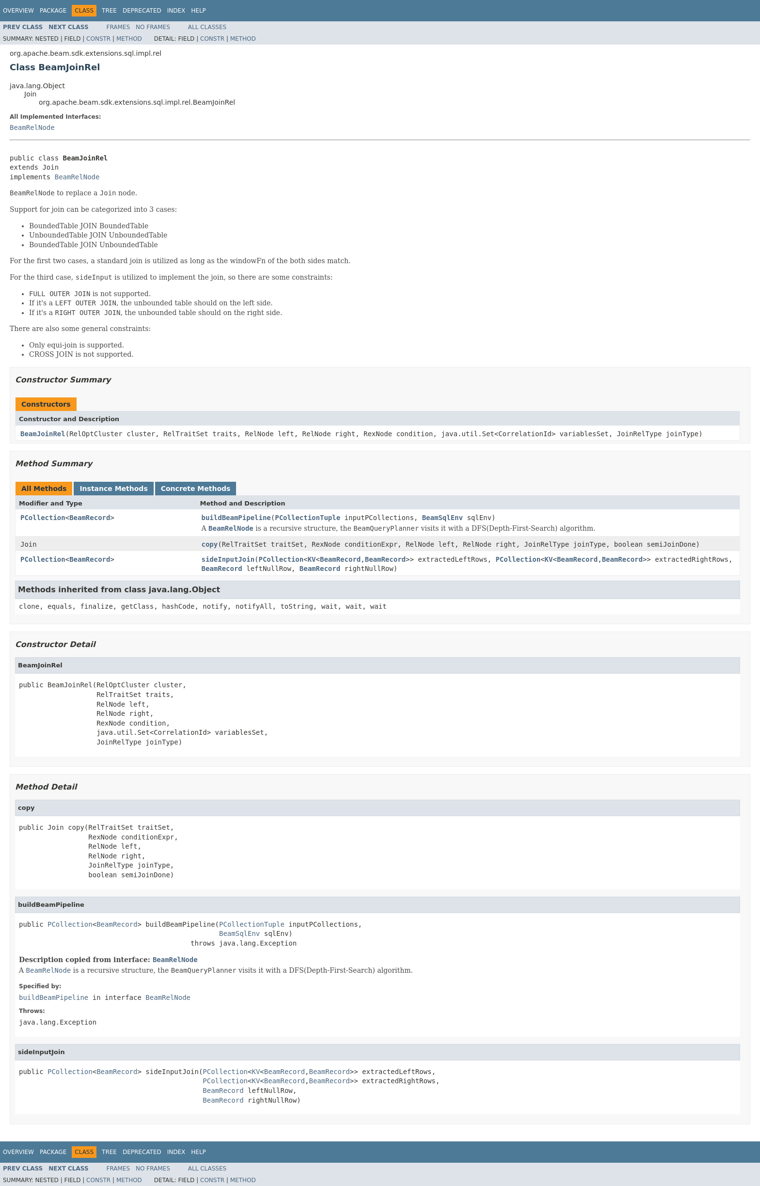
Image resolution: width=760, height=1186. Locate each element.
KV (312, 559)
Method (129, 38)
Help (198, 10)
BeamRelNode (32, 127)
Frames (118, 27)
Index (176, 10)
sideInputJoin (228, 559)
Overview (18, 10)
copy (210, 544)
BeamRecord (89, 518)
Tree (109, 10)
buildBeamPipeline (236, 518)
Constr (98, 38)
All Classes (207, 27)
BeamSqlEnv (442, 518)
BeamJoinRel (42, 434)
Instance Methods (113, 488)
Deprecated (142, 10)
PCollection (42, 518)
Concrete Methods (196, 488)
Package (53, 10)
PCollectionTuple (307, 518)
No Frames (153, 27)
